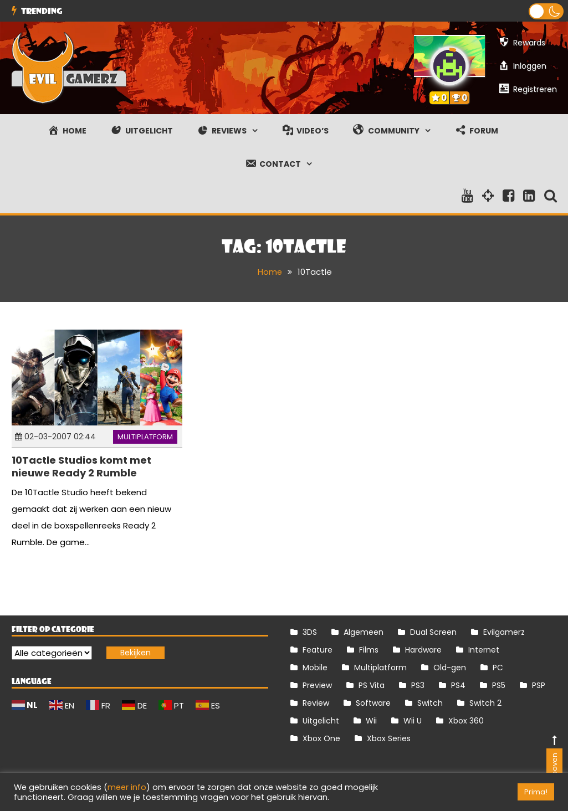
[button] (546, 11)
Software (373, 702)
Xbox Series (389, 737)
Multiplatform (145, 436)
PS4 (458, 684)
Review (316, 702)
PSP (538, 684)
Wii (371, 720)
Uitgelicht (321, 720)
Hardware (423, 649)
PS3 (417, 684)
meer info (127, 787)
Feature (317, 649)
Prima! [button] (535, 792)
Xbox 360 (466, 720)
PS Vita (372, 684)
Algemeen (363, 631)
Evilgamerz (504, 631)
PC (498, 667)
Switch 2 (485, 702)
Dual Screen (433, 631)
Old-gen (449, 667)
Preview (317, 684)
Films (368, 649)
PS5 (498, 684)
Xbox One (321, 737)
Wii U (412, 720)
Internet (483, 649)
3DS (310, 631)
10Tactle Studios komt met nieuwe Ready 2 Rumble (81, 466)
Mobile (315, 667)
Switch (430, 702)
